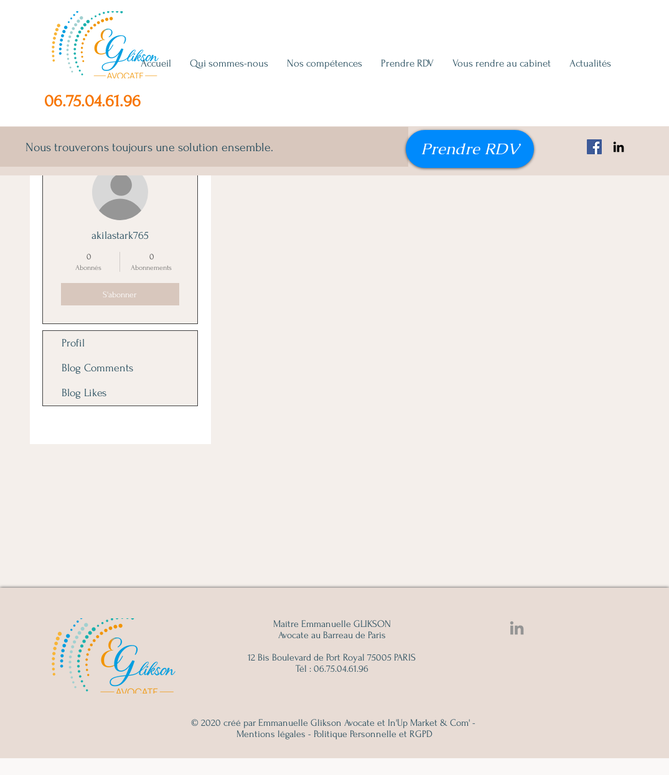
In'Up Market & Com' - (431, 722)
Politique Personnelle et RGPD (373, 734)
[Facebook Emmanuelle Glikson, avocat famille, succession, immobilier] (594, 146)
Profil (73, 343)
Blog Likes (84, 393)
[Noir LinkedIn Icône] (618, 146)
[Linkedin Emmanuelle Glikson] (516, 628)
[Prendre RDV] (470, 149)
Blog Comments (97, 368)
